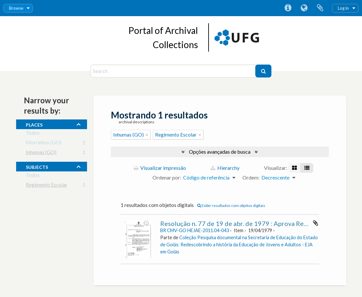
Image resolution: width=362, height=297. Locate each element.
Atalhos (288, 8)
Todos (33, 134)
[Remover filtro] (147, 134)
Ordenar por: (166, 177)
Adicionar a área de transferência (315, 223)
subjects (37, 166)
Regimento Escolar (46, 186)
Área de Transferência (320, 8)
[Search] (174, 71)
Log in (343, 8)
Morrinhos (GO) (44, 143)
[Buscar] (263, 71)
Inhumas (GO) (41, 153)
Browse (16, 8)
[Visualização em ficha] (294, 168)
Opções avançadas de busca (219, 151)
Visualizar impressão (160, 168)
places (34, 124)
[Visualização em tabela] (306, 168)
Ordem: (250, 177)
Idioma (304, 8)
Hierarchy (225, 168)
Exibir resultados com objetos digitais (231, 205)
